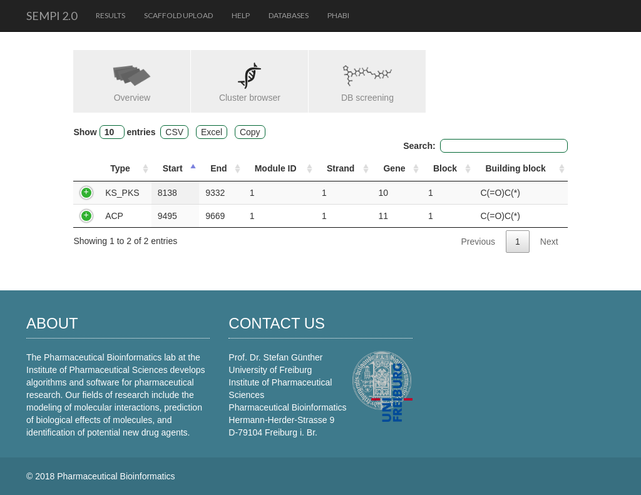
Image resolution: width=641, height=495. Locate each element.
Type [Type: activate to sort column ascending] (120, 168)
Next (549, 242)
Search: (485, 146)
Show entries (114, 132)
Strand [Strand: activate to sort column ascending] (340, 168)
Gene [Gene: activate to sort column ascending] (394, 168)
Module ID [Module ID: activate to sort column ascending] (276, 168)
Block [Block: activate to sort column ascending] (445, 168)
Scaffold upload (178, 15)
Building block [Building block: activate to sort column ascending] (515, 168)
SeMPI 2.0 (51, 16)
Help (241, 15)
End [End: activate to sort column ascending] (218, 168)
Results (110, 15)
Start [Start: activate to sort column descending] (173, 168)
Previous (478, 242)
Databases (289, 15)
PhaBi (338, 15)
